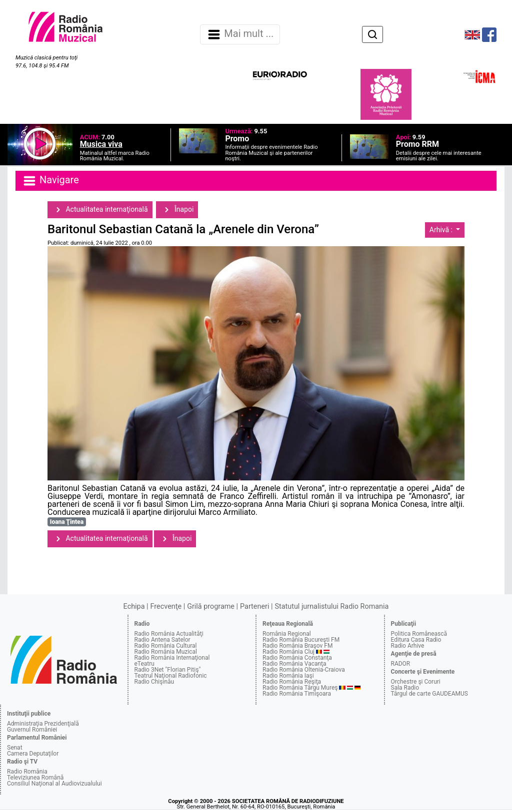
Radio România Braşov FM (297, 645)
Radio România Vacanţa (294, 663)
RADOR (400, 663)
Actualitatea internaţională (100, 210)
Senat (14, 747)
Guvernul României (32, 729)
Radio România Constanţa (297, 657)
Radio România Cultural (165, 645)
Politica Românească (419, 633)
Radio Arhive (407, 645)
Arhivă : (442, 230)
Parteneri (254, 606)
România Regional (286, 633)
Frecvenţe (166, 606)
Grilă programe (210, 606)
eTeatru (144, 663)
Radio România (27, 771)
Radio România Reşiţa (291, 681)
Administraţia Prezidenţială (43, 723)
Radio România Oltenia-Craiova (303, 669)
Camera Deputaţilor (32, 753)
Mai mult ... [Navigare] (240, 34)
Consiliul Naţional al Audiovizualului (54, 783)
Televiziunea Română (35, 777)
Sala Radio (405, 687)
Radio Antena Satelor (162, 639)
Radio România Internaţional (172, 657)
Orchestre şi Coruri (415, 681)
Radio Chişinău (154, 681)
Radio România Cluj (288, 651)
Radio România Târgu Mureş (300, 687)
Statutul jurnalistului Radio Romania (331, 606)
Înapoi (177, 210)
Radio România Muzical (165, 651)
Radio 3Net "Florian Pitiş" (167, 669)
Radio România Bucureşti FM (301, 639)
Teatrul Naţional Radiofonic (170, 675)
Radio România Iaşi (288, 675)
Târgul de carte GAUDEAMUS (429, 693)
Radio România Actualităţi (169, 633)
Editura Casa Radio (416, 639)
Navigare (50, 180)
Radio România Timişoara (296, 693)
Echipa (134, 606)
